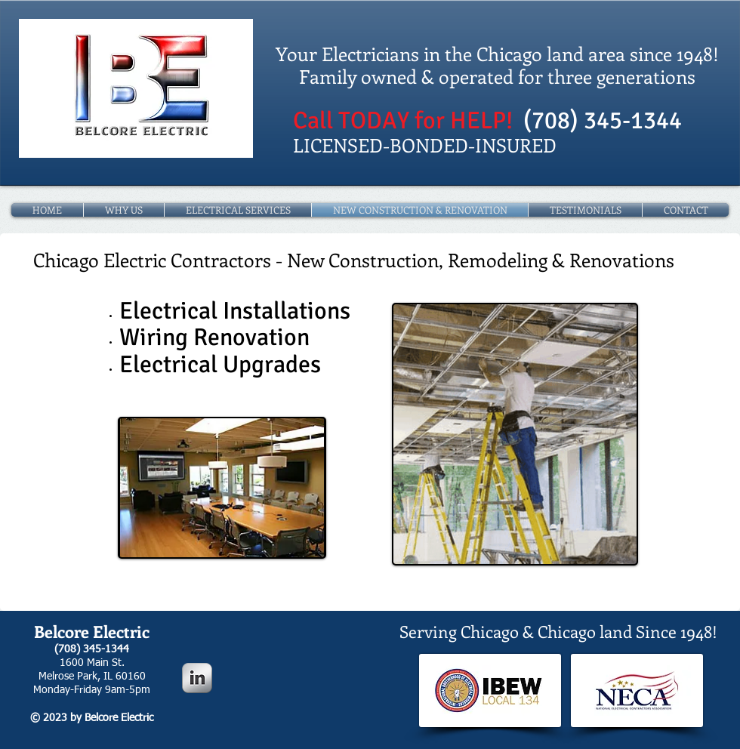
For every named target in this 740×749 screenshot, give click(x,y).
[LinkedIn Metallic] (197, 678)
